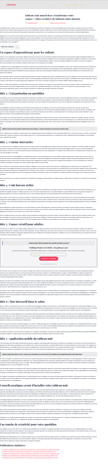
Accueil (68, 5)
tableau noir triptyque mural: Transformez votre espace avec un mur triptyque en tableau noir (30, 455)
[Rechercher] (48, 4)
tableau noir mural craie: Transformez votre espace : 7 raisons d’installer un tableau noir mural (30, 457)
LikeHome (11, 4)
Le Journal (75, 5)
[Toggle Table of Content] (16, 47)
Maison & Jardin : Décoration (57, 23)
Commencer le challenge (48, 258)
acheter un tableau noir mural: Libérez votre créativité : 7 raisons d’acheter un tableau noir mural (31, 449)
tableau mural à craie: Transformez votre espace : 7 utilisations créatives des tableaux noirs (29, 451)
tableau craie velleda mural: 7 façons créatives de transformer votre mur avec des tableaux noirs (31, 453)
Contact (82, 5)
